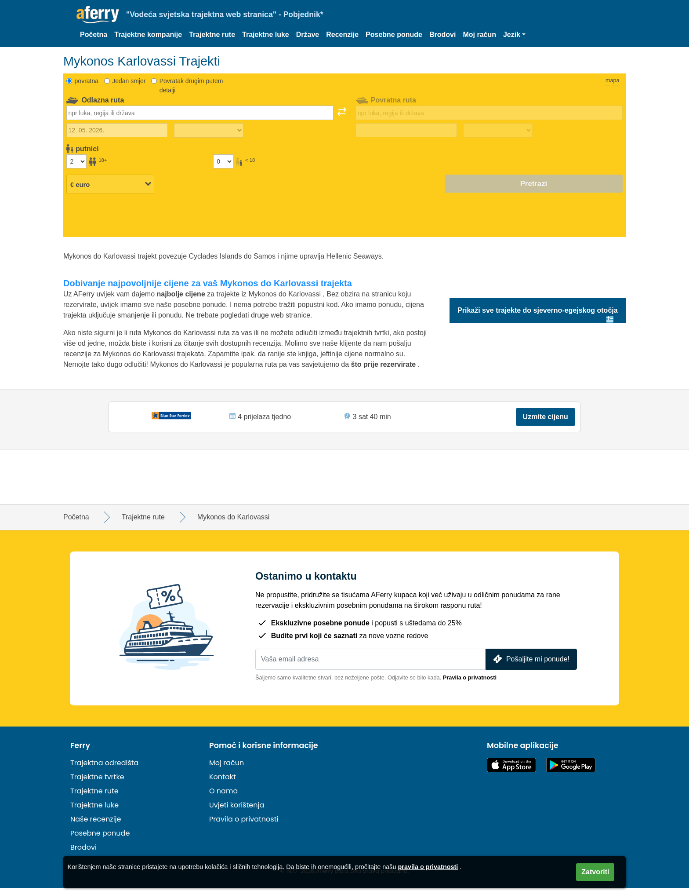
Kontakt (222, 780)
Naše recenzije (95, 822)
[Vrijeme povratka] (498, 130)
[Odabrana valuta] (110, 184)
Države (307, 34)
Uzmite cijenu (544, 418)
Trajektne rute (212, 34)
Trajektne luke (265, 34)
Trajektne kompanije (148, 34)
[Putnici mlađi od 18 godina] (223, 161)
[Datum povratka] (406, 130)
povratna (86, 80)
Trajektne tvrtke (97, 780)
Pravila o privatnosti (470, 680)
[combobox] (200, 113)
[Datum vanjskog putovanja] (117, 130)
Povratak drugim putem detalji (191, 85)
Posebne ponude (394, 34)
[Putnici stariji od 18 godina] (76, 161)
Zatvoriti (595, 872)
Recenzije (342, 34)
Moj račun (479, 34)
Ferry (80, 748)
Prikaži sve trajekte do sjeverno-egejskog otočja (537, 310)
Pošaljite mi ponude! (530, 662)
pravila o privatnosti (428, 866)
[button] (514, 35)
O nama (223, 794)
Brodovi (442, 34)
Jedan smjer (128, 80)
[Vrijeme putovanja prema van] (208, 130)
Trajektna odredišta (104, 766)
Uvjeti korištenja (236, 808)
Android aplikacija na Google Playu (570, 768)
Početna (93, 34)
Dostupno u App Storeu (511, 768)
